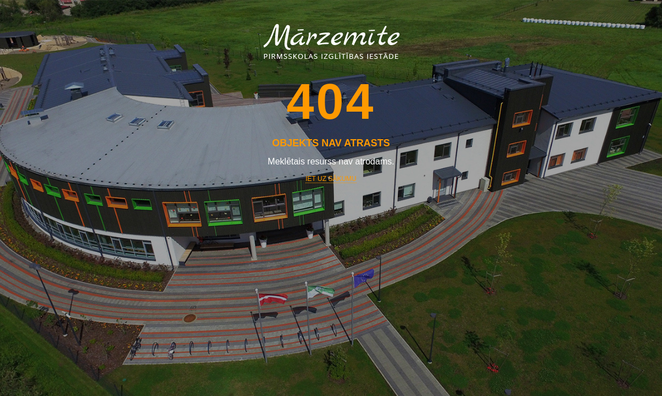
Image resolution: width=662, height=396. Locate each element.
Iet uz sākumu (330, 179)
